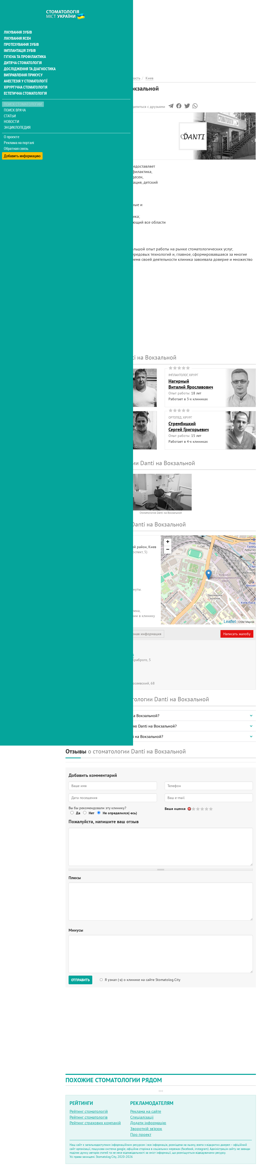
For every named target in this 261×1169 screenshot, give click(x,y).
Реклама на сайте (145, 1111)
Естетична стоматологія (24, 82)
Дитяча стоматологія (22, 52)
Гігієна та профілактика (24, 46)
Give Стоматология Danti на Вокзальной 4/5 (207, 809)
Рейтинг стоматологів (89, 1117)
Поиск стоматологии (23, 93)
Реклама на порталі (19, 132)
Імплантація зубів (19, 40)
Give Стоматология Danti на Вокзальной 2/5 (198, 809)
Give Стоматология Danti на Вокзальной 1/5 (194, 809)
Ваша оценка (175, 808)
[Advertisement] (161, 35)
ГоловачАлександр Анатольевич (93, 384)
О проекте (12, 126)
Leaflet (230, 621)
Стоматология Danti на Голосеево (96, 678)
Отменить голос (189, 809)
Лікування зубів (17, 21)
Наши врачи (80, 129)
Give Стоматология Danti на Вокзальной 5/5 (211, 809)
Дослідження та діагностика (28, 58)
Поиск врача (15, 99)
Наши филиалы (83, 147)
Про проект (140, 1134)
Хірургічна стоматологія (25, 76)
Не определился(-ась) (120, 813)
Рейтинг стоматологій (89, 1111)
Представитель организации (93, 634)
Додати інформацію (148, 1122)
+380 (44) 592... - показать (96, 602)
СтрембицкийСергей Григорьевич (188, 426)
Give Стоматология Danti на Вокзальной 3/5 (202, 809)
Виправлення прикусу (22, 64)
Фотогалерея (81, 135)
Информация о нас (86, 123)
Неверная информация (142, 634)
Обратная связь (16, 137)
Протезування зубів (20, 34)
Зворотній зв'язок (146, 1128)
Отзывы (76, 152)
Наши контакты (83, 141)
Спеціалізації (141, 1117)
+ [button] (167, 542)
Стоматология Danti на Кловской (96, 666)
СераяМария (76, 426)
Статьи (10, 105)
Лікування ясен (17, 27)
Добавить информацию (22, 143)
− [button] (167, 550)
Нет (91, 813)
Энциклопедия (17, 116)
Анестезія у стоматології (24, 70)
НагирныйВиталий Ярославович (190, 384)
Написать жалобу (237, 634)
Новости (12, 110)
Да (78, 813)
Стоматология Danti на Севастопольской (102, 655)
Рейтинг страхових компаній (95, 1122)
